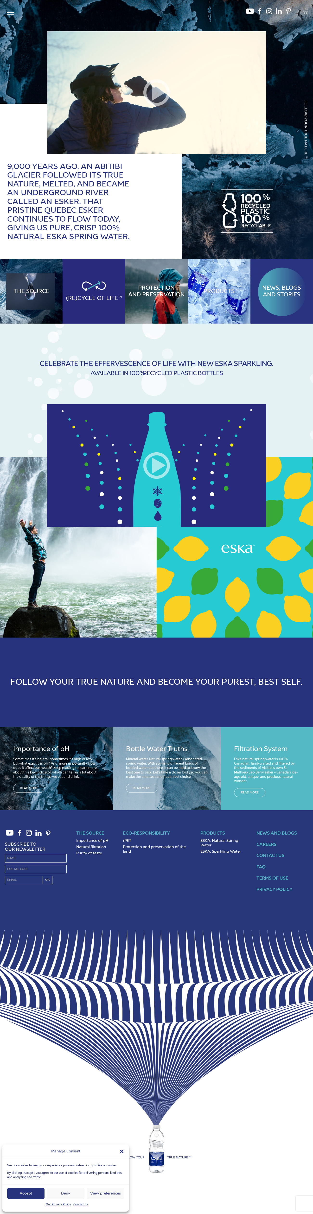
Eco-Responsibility (146, 833)
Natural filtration (91, 847)
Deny (65, 1193)
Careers (266, 844)
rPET (127, 841)
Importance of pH (92, 841)
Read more (29, 788)
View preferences (105, 1193)
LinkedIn (279, 13)
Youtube (250, 13)
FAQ (261, 867)
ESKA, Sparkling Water (220, 852)
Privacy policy (274, 889)
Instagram (269, 13)
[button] (121, 1151)
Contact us (270, 855)
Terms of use (272, 878)
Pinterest (288, 13)
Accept (26, 1193)
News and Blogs (276, 833)
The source (90, 833)
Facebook (259, 13)
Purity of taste (89, 853)
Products (212, 833)
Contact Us (80, 1204)
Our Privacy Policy (58, 1204)
